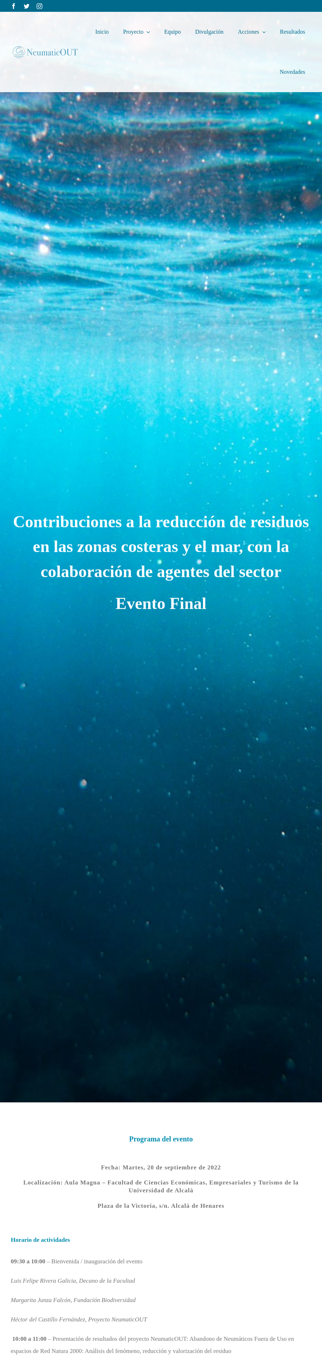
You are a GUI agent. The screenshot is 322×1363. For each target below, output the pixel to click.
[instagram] (39, 6)
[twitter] (26, 6)
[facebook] (13, 6)
